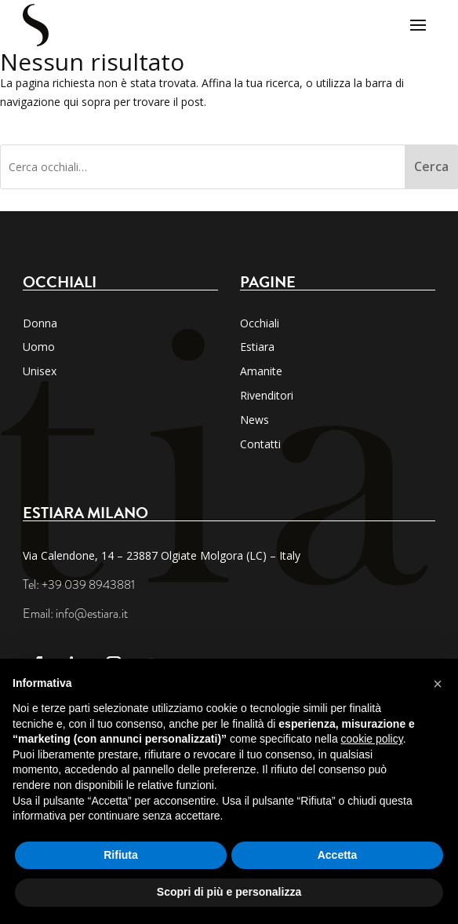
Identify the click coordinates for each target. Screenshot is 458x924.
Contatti (260, 443)
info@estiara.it (92, 614)
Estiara (257, 346)
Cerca (431, 166)
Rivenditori (266, 395)
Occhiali (259, 323)
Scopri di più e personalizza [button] (229, 892)
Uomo (39, 346)
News (254, 419)
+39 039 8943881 (88, 584)
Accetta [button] (338, 855)
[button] (437, 683)
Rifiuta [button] (121, 855)
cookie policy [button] (372, 738)
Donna (40, 323)
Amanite (261, 370)
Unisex (39, 370)
